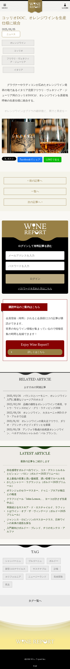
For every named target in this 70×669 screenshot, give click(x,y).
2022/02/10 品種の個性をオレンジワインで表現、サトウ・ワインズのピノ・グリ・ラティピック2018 (37, 406)
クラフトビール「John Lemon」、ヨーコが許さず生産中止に (37, 500)
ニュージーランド (37, 576)
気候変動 (58, 576)
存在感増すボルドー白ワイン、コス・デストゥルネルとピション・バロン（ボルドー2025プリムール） (36, 472)
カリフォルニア (13, 576)
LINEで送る (52, 159)
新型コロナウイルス (15, 568)
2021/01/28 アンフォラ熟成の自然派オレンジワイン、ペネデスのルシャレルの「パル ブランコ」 (35, 431)
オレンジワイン (18, 42)
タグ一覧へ (35, 600)
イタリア (18, 69)
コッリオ (18, 50)
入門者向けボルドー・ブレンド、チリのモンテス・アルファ (36, 529)
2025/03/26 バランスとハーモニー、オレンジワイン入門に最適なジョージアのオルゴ (37, 397)
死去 (7, 584)
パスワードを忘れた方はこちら (35, 288)
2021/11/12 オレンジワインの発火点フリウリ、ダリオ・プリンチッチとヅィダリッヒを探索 (36, 422)
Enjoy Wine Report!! (35, 349)
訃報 (56, 568)
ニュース (11, 34)
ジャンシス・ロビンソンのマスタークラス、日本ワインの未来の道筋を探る (36, 521)
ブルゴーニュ (35, 560)
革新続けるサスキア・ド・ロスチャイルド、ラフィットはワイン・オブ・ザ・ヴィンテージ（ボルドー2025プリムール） (36, 511)
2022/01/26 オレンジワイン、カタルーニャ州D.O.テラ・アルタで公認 (37, 414)
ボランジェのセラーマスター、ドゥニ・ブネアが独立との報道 (36, 492)
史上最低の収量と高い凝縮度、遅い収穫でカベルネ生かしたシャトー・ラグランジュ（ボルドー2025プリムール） (36, 482)
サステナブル (39, 568)
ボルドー (53, 560)
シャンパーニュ (13, 560)
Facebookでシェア (30, 159)
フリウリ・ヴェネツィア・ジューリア (18, 60)
